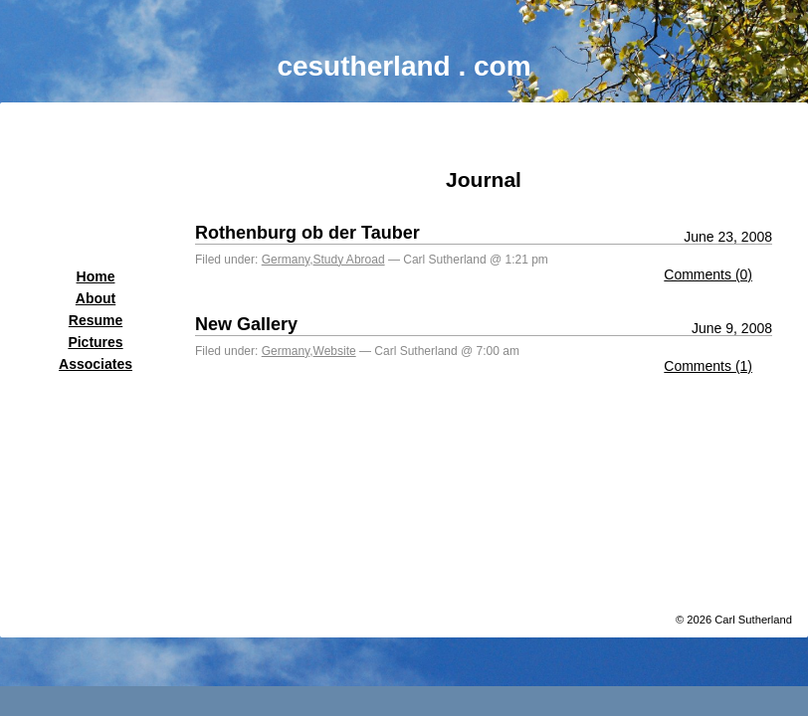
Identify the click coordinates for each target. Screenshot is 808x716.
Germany (285, 260)
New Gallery (246, 324)
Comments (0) (708, 274)
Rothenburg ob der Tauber (307, 233)
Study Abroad (349, 260)
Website (334, 351)
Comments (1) (708, 366)
